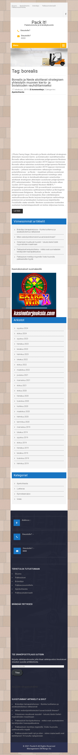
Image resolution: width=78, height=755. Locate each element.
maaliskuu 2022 (23, 370)
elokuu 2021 (22, 385)
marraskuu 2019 (23, 427)
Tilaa (17, 672)
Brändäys (35, 6)
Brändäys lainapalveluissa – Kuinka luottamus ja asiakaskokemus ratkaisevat (36, 231)
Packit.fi (33, 746)
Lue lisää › (17, 211)
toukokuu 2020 (23, 401)
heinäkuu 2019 (23, 448)
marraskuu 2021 (23, 380)
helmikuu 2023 (23, 354)
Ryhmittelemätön (23, 494)
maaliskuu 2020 (23, 411)
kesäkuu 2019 (22, 453)
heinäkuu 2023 (23, 344)
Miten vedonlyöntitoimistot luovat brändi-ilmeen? (36, 237)
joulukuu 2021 (22, 375)
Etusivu (14, 6)
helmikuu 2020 (23, 417)
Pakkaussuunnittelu (19, 7)
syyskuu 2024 (22, 328)
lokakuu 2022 (22, 359)
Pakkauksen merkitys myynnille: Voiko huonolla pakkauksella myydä (36, 258)
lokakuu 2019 (22, 432)
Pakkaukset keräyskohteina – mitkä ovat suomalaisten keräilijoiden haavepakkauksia (38, 250)
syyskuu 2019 (22, 437)
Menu (15, 45)
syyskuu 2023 (22, 339)
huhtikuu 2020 (22, 406)
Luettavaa (21, 489)
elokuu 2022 (22, 365)
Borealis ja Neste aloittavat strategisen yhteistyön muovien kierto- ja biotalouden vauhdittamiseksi (37, 82)
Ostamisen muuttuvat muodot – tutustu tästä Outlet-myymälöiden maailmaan (37, 243)
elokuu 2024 (22, 333)
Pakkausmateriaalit (49, 6)
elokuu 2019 (22, 443)
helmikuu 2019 (23, 463)
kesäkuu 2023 (22, 349)
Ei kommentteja (37, 89)
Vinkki (19, 499)
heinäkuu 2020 (23, 396)
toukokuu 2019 (23, 458)
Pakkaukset (20, 577)
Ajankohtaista (24, 6)
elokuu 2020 (22, 391)
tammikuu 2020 (23, 422)
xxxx (23, 38)
